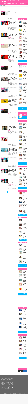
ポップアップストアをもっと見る (22, 108)
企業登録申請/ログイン (22, 3)
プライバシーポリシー (16, 393)
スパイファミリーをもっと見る (22, 294)
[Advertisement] (9, 122)
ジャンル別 (8, 3)
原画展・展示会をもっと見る (22, 163)
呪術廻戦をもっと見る (22, 239)
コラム (18, 3)
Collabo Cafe (4, 1)
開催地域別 (10, 3)
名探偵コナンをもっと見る (22, 214)
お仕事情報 (13, 3)
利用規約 (20, 393)
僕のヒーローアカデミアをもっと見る (22, 266)
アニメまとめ (16, 3)
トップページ (5, 3)
